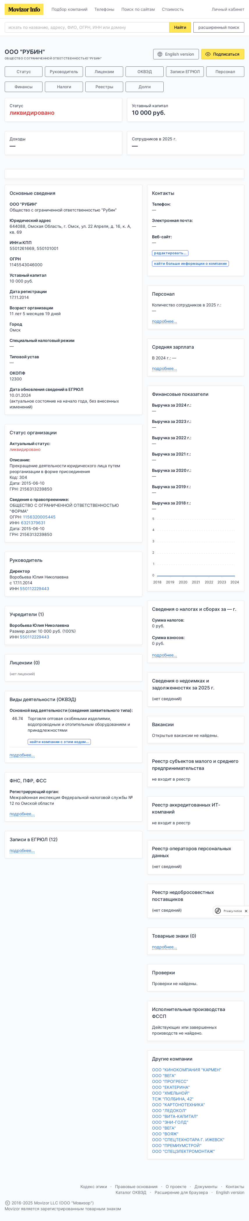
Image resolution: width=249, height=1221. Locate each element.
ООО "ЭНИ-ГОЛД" (170, 1122)
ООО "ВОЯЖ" (165, 1133)
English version (175, 54)
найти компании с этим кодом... (59, 742)
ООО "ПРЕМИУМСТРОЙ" (177, 1145)
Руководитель (64, 71)
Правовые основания (136, 1186)
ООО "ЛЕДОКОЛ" (169, 1110)
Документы (206, 1186)
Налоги (64, 86)
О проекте (176, 1186)
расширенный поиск (218, 27)
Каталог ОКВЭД (131, 1192)
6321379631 (33, 522)
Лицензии (104, 71)
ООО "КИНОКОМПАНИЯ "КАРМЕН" (186, 1069)
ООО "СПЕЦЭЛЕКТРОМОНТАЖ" (183, 1151)
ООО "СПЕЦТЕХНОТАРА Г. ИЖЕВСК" (188, 1139)
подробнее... (22, 754)
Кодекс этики (93, 1186)
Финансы (24, 86)
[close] (246, 911)
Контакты (235, 1186)
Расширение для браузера (181, 1192)
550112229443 (34, 588)
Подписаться (222, 54)
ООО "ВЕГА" (164, 1075)
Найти (180, 27)
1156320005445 (39, 516)
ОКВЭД (144, 71)
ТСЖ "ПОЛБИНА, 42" (173, 1098)
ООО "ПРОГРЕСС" (170, 1081)
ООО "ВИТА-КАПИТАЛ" (175, 1116)
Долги (145, 86)
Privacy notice (233, 911)
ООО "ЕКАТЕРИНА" (171, 1087)
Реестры (104, 86)
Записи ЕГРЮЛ (185, 71)
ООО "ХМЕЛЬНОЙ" (171, 1093)
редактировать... (170, 253)
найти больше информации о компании (190, 263)
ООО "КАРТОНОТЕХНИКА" (178, 1104)
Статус (24, 71)
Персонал (225, 71)
